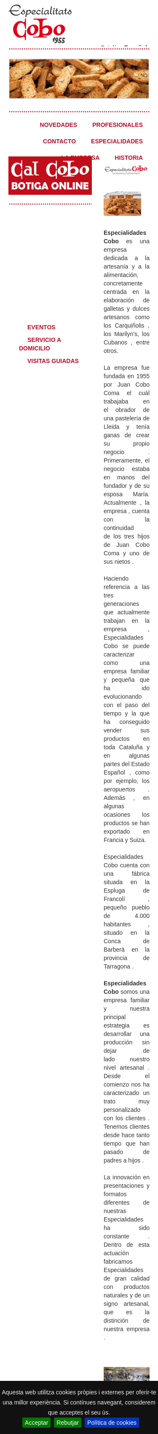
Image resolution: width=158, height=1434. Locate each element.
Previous (14, 76)
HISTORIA (129, 157)
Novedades (48, 251)
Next (143, 76)
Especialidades (48, 226)
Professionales (48, 276)
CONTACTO (59, 141)
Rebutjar (67, 1422)
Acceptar (36, 1422)
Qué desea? (48, 306)
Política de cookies (112, 1422)
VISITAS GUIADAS (53, 361)
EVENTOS (41, 327)
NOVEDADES (59, 124)
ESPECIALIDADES (117, 141)
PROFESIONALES (117, 124)
